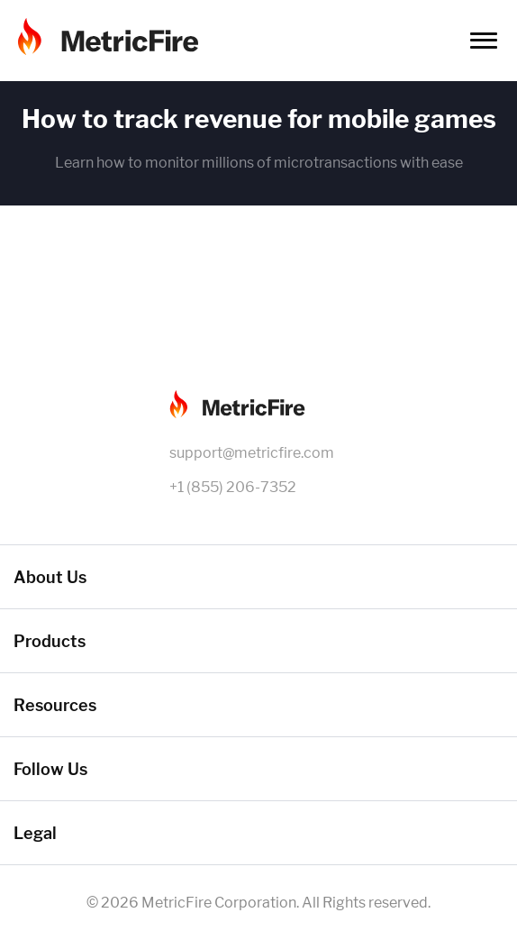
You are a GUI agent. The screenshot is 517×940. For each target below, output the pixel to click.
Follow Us (50, 769)
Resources (55, 705)
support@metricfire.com (251, 452)
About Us (50, 577)
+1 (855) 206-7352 (232, 487)
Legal (35, 833)
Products (50, 641)
